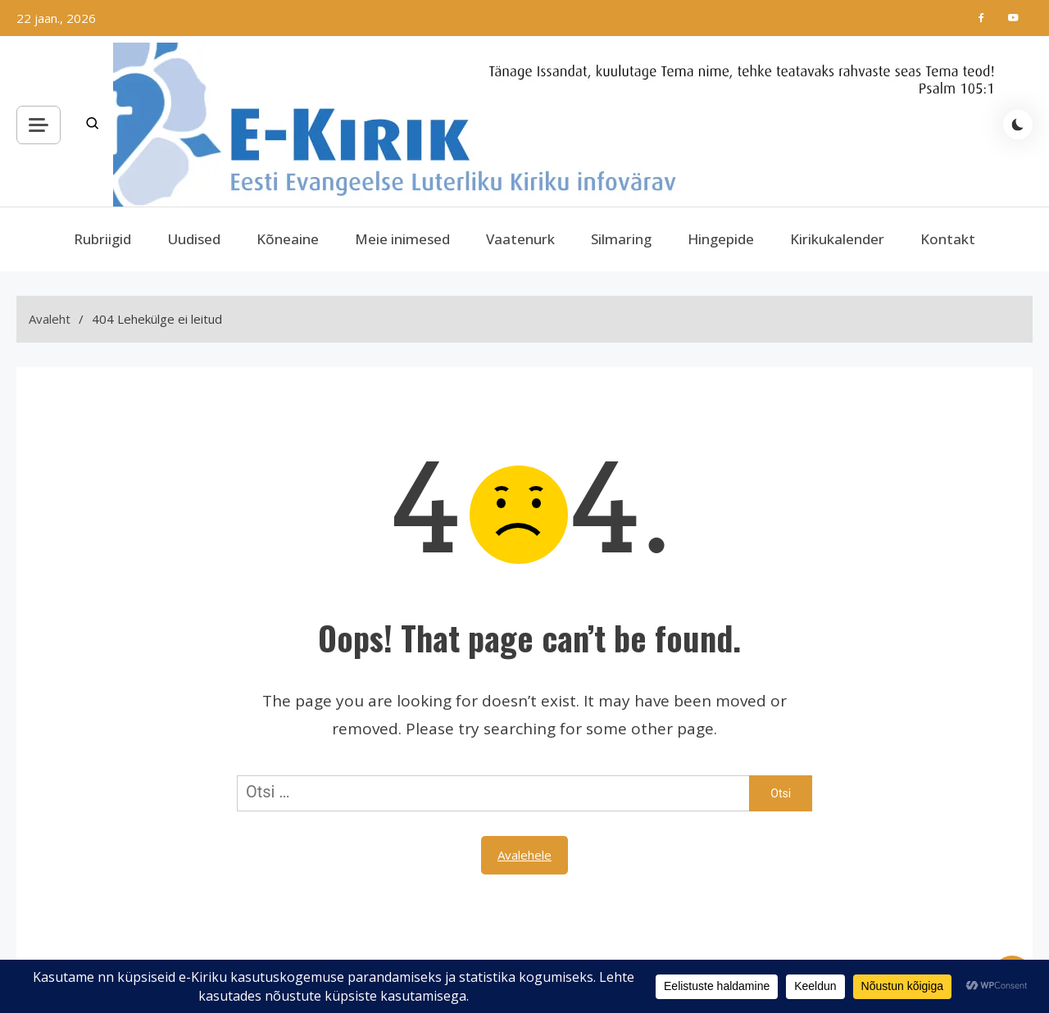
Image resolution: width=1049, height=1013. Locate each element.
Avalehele (524, 855)
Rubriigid (102, 238)
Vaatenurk (520, 238)
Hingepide (721, 238)
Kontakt (947, 238)
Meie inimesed (402, 238)
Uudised (193, 238)
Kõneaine (288, 238)
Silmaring (621, 238)
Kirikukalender (837, 238)
